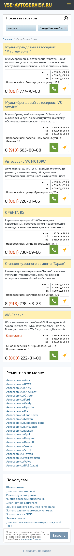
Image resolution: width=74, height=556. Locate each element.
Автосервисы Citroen (19, 395)
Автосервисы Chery (18, 387)
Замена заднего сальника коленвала (30, 506)
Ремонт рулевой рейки (21, 495)
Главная (7, 39)
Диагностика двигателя (21, 502)
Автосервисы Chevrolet (21, 391)
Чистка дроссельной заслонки (25, 498)
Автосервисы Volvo (18, 461)
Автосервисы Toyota (19, 453)
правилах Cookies (31, 539)
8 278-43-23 (23, 303)
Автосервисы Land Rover (22, 415)
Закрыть (59, 535)
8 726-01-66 (22, 201)
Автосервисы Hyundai (20, 407)
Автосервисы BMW (18, 384)
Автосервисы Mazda (19, 419)
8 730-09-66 (23, 252)
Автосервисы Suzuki (19, 450)
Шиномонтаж (15, 487)
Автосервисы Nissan (19, 430)
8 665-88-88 (23, 150)
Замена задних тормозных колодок (29, 510)
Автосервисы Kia (17, 411)
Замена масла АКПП (19, 514)
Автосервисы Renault (20, 442)
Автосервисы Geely (18, 403)
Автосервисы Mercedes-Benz (25, 422)
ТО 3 (9, 526)
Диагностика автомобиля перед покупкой (33, 522)
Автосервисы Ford (18, 399)
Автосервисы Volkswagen (23, 457)
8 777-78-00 (22, 91)
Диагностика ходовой (20, 491)
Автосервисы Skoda (19, 446)
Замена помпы (15, 518)
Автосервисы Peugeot (20, 438)
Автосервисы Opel (18, 434)
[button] (37, 550)
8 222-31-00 (23, 358)
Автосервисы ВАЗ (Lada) (22, 465)
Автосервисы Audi (18, 380)
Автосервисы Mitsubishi (21, 426)
